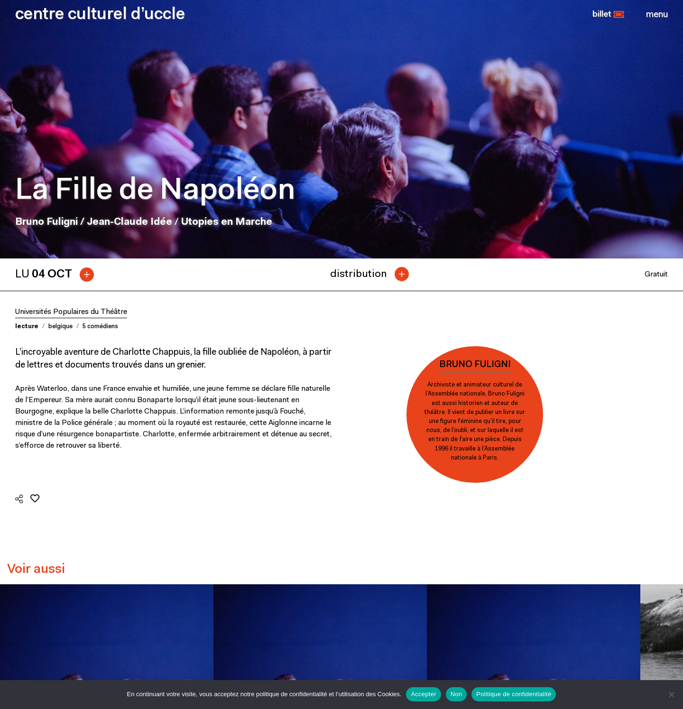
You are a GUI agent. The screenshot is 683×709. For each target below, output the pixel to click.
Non (456, 694)
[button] (608, 15)
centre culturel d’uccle (100, 15)
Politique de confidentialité (513, 694)
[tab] (58, 274)
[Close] (657, 14)
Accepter (423, 694)
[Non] (671, 694)
